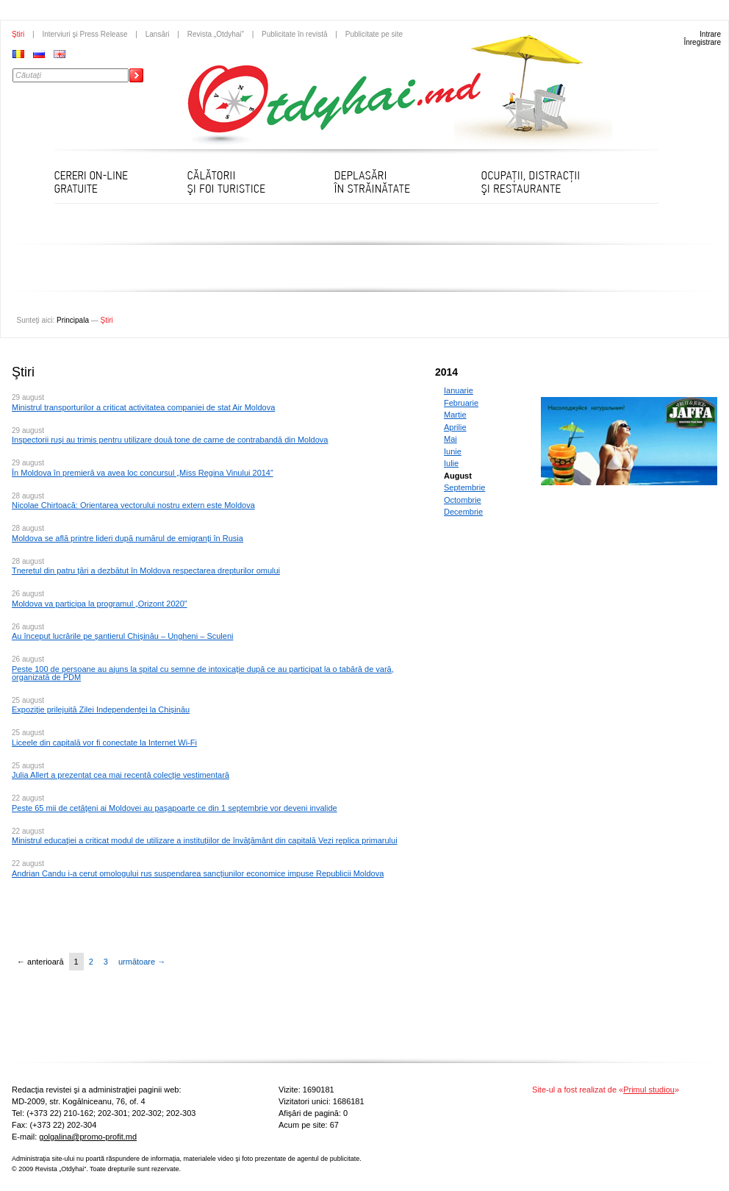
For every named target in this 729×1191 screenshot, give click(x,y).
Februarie (461, 402)
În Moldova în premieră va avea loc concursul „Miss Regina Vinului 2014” (142, 472)
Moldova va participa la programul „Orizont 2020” (99, 603)
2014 (446, 372)
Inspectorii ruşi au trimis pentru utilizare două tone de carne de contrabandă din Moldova (170, 439)
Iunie (453, 451)
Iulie (451, 463)
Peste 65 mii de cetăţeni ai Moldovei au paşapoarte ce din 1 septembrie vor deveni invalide (174, 808)
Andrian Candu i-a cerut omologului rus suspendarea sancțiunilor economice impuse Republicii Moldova (198, 873)
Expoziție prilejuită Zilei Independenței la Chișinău (101, 709)
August (458, 475)
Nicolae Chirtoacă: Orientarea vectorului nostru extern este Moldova (133, 505)
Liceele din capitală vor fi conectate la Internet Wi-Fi (104, 742)
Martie (455, 414)
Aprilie (455, 427)
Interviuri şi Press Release (84, 34)
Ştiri (18, 34)
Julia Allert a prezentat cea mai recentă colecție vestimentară (120, 774)
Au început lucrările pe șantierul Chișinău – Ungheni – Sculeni (122, 636)
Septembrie (464, 487)
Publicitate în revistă (295, 34)
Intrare (710, 34)
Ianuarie (458, 390)
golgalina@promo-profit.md (88, 1136)
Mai (450, 438)
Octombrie (462, 500)
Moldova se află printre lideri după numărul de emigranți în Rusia (127, 538)
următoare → (141, 961)
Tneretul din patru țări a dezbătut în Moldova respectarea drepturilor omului (146, 570)
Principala (73, 320)
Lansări (158, 34)
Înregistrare (702, 42)
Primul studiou (649, 1089)
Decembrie (463, 511)
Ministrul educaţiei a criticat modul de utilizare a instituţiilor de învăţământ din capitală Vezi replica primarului (205, 840)
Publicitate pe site (374, 34)
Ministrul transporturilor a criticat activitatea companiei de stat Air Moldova (143, 407)
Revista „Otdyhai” (215, 34)
